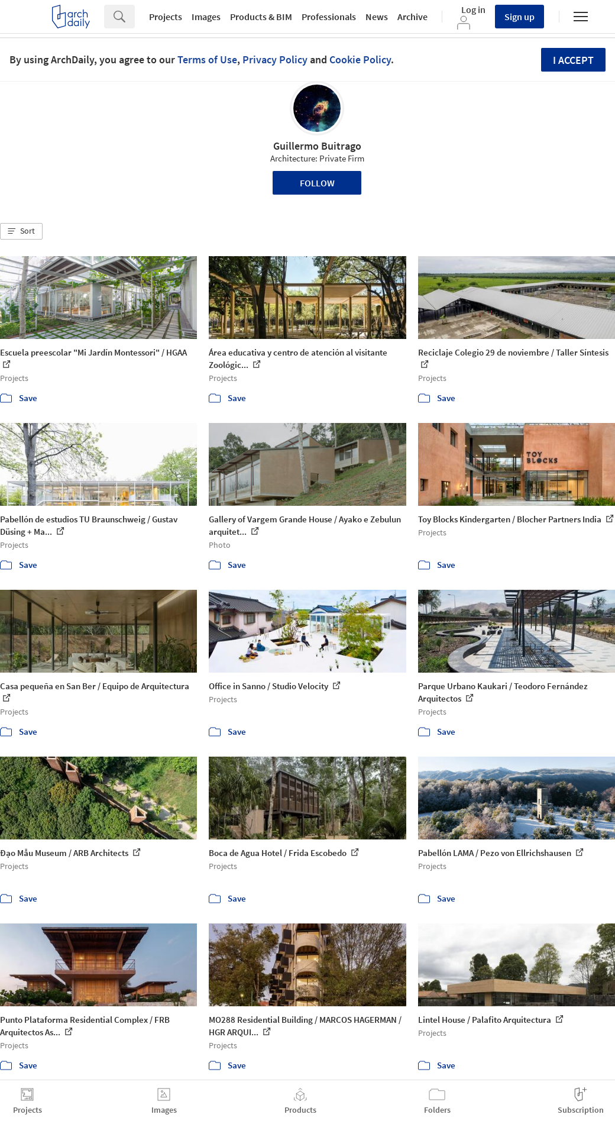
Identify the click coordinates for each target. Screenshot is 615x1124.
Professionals (329, 16)
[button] (21, 231)
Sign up (519, 16)
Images (206, 16)
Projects (165, 16)
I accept (573, 60)
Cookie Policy (360, 59)
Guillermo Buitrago (317, 146)
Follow (317, 183)
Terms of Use (207, 59)
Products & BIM (261, 16)
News (376, 16)
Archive (412, 16)
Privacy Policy (275, 59)
